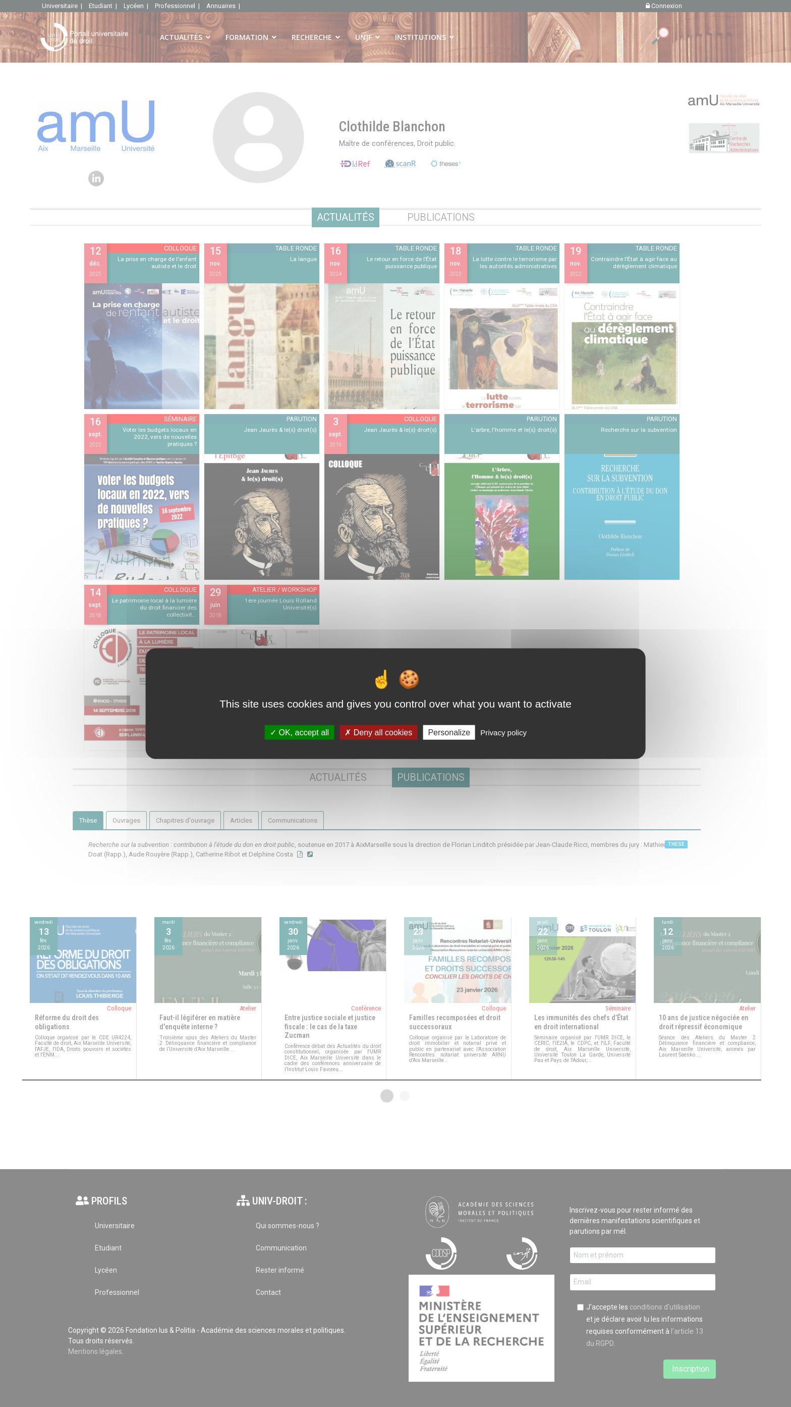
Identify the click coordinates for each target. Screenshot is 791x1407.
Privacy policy (503, 732)
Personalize (449, 732)
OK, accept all (299, 732)
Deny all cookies (378, 732)
